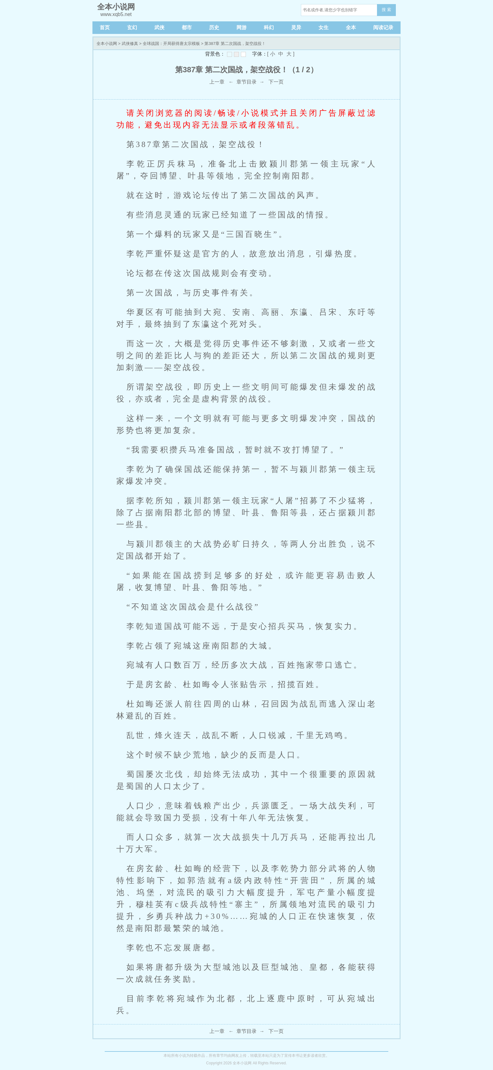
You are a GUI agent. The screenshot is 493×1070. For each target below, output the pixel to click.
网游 (241, 27)
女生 (324, 27)
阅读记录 (383, 27)
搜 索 (386, 9)
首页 (105, 27)
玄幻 (132, 27)
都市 (187, 27)
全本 (351, 27)
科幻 (269, 27)
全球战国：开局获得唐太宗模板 (171, 43)
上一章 (216, 82)
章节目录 (246, 82)
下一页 (276, 82)
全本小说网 (107, 43)
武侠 (159, 27)
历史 (214, 27)
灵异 (296, 27)
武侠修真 (130, 43)
